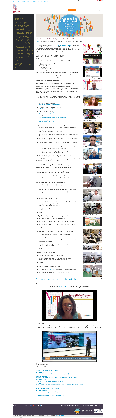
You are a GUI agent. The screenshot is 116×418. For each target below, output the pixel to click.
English (69, 0)
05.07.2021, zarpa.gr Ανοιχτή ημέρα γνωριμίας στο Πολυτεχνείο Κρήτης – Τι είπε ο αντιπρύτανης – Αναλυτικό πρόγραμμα (59, 384)
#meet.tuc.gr (51, 269)
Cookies (38, 1)
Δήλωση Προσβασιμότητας (96, 405)
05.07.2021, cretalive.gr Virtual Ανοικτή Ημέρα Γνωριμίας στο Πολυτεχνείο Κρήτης (49, 380)
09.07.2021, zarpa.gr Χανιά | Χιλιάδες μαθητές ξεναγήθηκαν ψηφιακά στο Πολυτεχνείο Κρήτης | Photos (55, 373)
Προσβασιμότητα (45, 1)
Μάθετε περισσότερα (59, 415)
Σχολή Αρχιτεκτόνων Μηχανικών (46, 121)
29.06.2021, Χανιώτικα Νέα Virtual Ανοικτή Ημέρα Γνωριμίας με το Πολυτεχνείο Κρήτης (50, 394)
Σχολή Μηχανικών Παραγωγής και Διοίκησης (49, 104)
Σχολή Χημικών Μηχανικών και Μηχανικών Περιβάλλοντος (52, 117)
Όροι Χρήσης (63, 405)
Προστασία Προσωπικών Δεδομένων (26, 1)
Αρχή (38, 41)
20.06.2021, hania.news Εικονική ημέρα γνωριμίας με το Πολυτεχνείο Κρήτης (48, 387)
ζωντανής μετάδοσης (64, 286)
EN (15, 1)
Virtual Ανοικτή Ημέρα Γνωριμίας (63, 45)
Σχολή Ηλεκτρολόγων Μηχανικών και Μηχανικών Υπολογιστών (53, 113)
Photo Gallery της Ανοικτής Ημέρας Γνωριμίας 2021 (57, 279)
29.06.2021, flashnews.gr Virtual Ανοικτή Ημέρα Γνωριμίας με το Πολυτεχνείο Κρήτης (50, 391)
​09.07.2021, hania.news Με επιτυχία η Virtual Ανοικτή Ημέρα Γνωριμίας (47, 369)
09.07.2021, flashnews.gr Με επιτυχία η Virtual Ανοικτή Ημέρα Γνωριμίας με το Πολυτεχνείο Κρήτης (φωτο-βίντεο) (56, 376)
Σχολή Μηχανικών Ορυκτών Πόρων (47, 109)
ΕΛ (13, 1)
